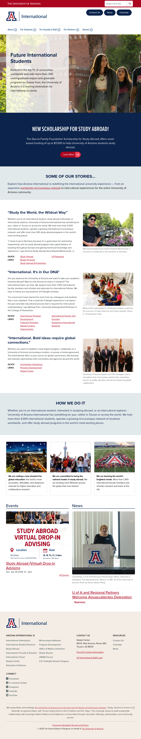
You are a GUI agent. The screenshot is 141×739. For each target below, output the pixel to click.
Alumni (85, 29)
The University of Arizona (92, 729)
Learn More (68, 154)
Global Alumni (46, 653)
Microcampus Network (50, 640)
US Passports (58, 256)
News (109, 12)
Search (130, 4)
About (10, 29)
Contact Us (94, 12)
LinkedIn (13, 691)
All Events (64, 575)
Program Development (31, 367)
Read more (79, 602)
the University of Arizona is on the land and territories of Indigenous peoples (70, 707)
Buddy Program (27, 260)
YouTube (13, 695)
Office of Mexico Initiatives (52, 648)
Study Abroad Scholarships (33, 263)
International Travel (15, 657)
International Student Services (20, 644)
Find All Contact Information (90, 652)
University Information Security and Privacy (70, 725)
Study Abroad (26, 256)
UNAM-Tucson (46, 657)
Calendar (124, 12)
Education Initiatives (16, 665)
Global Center (27, 371)
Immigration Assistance (31, 364)
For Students (26, 29)
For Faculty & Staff (48, 29)
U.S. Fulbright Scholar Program (54, 661)
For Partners (70, 29)
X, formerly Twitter (18, 683)
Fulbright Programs (29, 322)
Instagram (14, 687)
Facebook (14, 678)
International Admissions (18, 640)
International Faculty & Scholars (21, 653)
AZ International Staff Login (90, 657)
